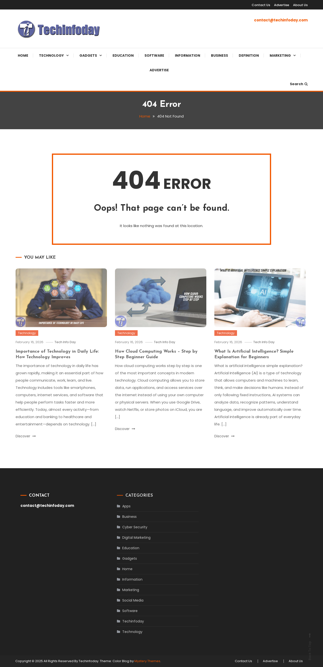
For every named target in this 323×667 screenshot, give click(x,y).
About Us (300, 5)
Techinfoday (126, 621)
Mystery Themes (147, 661)
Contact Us (261, 5)
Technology (51, 55)
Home (23, 55)
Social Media (126, 600)
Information (187, 55)
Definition (249, 55)
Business (219, 55)
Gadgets (88, 55)
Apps (119, 506)
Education (123, 55)
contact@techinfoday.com (281, 20)
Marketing (280, 55)
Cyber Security (128, 527)
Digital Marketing (129, 537)
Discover (26, 442)
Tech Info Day (65, 349)
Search (299, 84)
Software (154, 55)
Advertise (281, 5)
